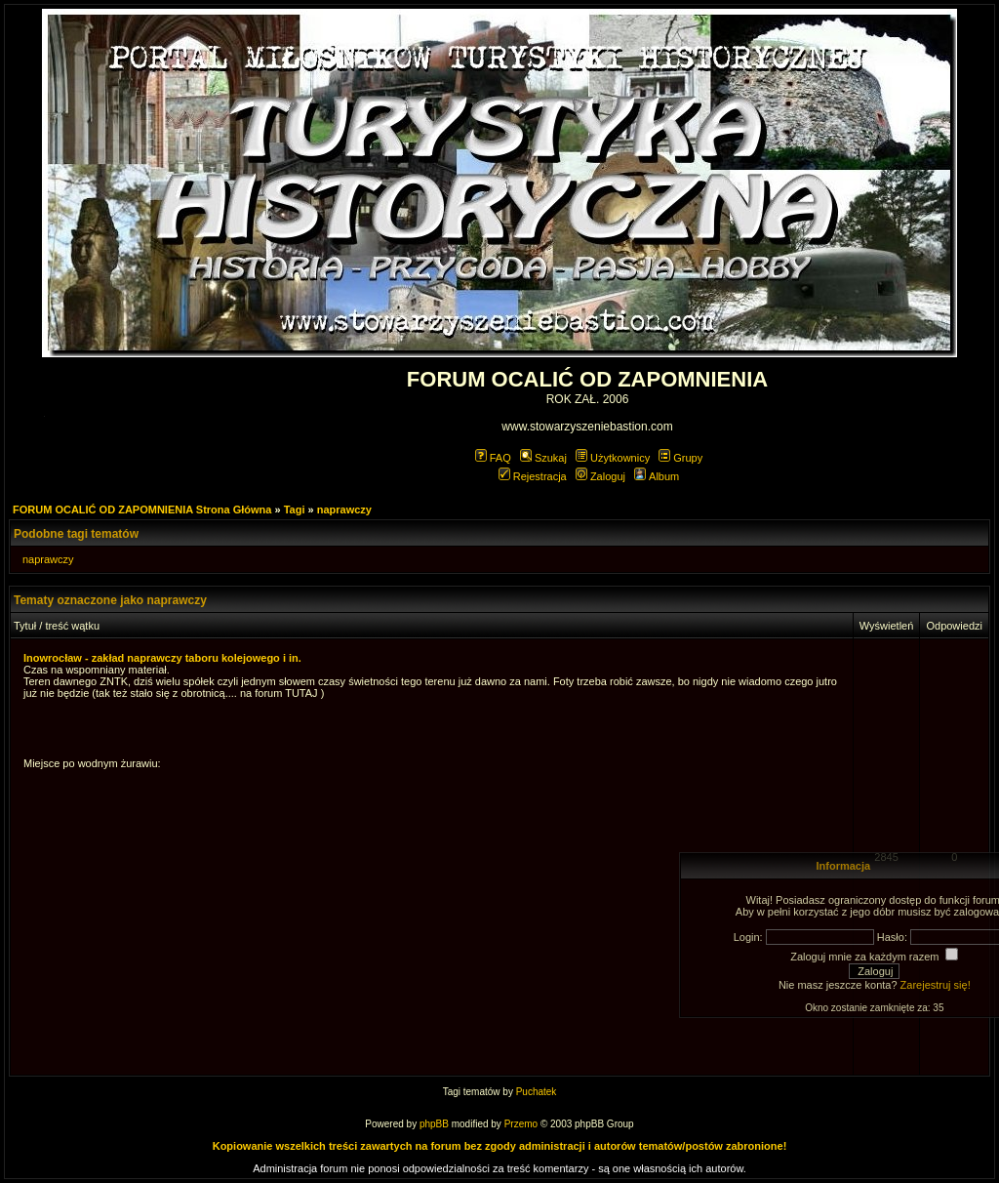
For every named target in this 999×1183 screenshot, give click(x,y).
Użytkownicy (613, 458)
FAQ (493, 458)
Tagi (294, 509)
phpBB (434, 1124)
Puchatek (536, 1091)
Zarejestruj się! (935, 985)
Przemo (521, 1124)
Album (656, 476)
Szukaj (543, 458)
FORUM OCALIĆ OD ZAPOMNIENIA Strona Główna (142, 509)
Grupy (680, 458)
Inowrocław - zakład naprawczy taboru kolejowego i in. (162, 658)
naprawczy (344, 509)
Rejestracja (533, 476)
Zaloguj (600, 476)
